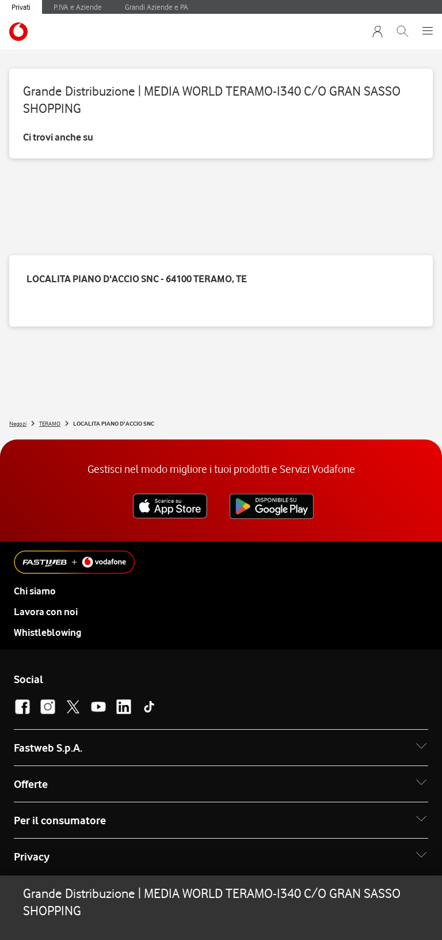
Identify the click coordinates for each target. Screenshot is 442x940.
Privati (21, 7)
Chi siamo (35, 591)
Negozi (17, 423)
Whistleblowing (47, 632)
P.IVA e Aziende (78, 7)
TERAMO (49, 423)
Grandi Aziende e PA (156, 7)
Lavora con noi (46, 611)
